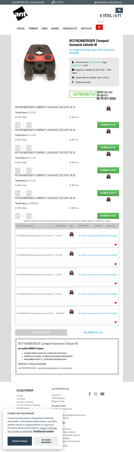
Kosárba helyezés (108, 125)
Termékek (33, 28)
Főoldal (21, 28)
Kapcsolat (86, 28)
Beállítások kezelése (44, 431)
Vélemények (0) (93, 332)
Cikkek (44, 28)
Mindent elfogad (19, 441)
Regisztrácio (103, 2)
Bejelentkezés (116, 2)
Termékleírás (41, 332)
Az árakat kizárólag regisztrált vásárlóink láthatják (91, 51)
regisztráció (77, 65)
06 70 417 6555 (106, 98)
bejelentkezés (94, 62)
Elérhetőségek (23, 408)
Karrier (55, 28)
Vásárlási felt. (70, 28)
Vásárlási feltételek (25, 402)
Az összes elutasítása (46, 441)
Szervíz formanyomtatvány (28, 405)
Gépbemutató (86, 94)
